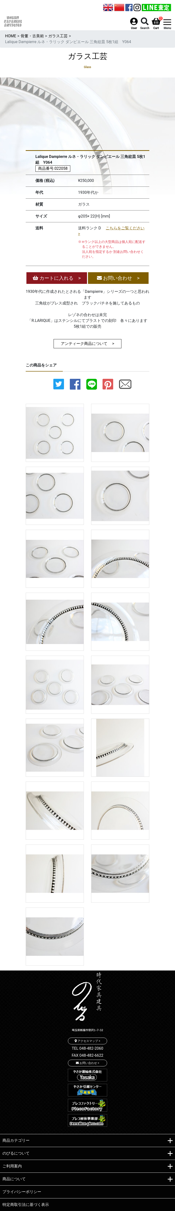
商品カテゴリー (87, 1140)
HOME (10, 36)
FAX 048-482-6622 (87, 1055)
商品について (87, 1179)
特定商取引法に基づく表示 (25, 1204)
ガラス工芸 (58, 36)
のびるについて (87, 1153)
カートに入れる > (57, 278)
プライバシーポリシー (21, 1191)
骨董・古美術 (32, 36)
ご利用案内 (87, 1166)
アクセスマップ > (87, 1041)
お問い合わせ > (118, 278)
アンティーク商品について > (87, 343)
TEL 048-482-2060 (87, 1048)
